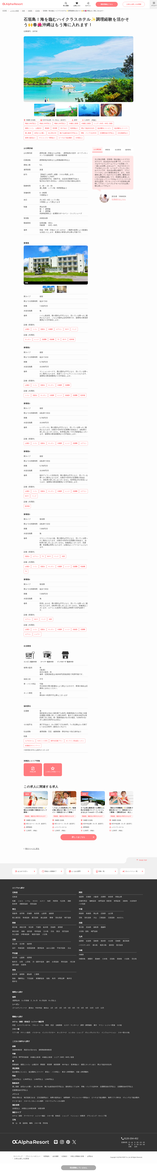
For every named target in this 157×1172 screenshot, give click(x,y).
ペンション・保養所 (78, 1116)
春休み (46, 1008)
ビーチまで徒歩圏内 (99, 1097)
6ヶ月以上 (52, 1000)
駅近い (47, 1072)
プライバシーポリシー (33, 1156)
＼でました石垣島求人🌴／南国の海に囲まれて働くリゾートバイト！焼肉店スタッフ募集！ (64, 810)
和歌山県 (118, 897)
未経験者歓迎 (17, 1050)
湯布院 (111, 945)
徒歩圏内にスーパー (36, 1072)
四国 (80, 923)
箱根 (23, 931)
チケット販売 (25, 1032)
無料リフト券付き (114, 1097)
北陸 (14, 939)
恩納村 (97, 959)
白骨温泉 (55, 962)
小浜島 (126, 959)
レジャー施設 (40, 1116)
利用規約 (47, 1156)
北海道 (15, 892)
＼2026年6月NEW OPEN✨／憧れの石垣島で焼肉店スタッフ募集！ (35, 810)
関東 (14, 923)
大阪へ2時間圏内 (82, 1072)
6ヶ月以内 (43, 1000)
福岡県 (81, 941)
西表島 (119, 959)
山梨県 (22, 957)
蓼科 (48, 962)
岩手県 (22, 913)
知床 (49, 901)
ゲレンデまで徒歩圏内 (131, 1097)
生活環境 (118, 150)
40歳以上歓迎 (47, 1057)
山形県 (44, 913)
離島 (31, 1123)
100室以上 (16, 1108)
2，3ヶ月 (34, 1000)
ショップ (65, 1116)
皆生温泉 (88, 918)
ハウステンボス (84, 945)
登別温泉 (33, 904)
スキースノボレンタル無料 (33, 1101)
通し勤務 (15, 1087)
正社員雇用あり (42, 1097)
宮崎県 (117, 941)
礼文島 (62, 901)
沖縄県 (30, 11)
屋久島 (95, 945)
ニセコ (20, 901)
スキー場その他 (124, 1032)
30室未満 (41, 1108)
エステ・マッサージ (71, 1025)
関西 (80, 892)
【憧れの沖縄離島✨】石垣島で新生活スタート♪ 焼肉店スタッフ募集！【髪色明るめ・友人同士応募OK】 (121, 810)
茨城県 (53, 927)
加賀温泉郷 (31, 948)
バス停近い (56, 1072)
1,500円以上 (49, 1079)
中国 (80, 909)
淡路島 (125, 901)
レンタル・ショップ (76, 1032)
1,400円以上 (38, 1079)
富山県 (14, 944)
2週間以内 (16, 1000)
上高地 (27, 962)
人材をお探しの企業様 (21, 1158)
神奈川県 (23, 927)
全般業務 (59, 1025)
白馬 (21, 962)
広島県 (103, 913)
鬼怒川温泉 (36, 934)
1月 (52, 1008)
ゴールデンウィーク (19, 1008)
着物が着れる (17, 1097)
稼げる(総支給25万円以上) (54, 1087)
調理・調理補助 (86, 1025)
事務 (47, 1025)
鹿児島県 (126, 941)
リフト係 (15, 1032)
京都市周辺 (83, 901)
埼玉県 (31, 927)
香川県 (81, 927)
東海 (14, 970)
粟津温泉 (41, 948)
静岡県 (22, 974)
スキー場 (50, 1116)
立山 (69, 948)
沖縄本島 (82, 959)
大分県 (110, 941)
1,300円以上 (27, 1079)
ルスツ (42, 901)
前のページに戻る (32, 849)
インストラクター (48, 1032)
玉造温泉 (111, 918)
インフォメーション (109, 1032)
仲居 (14, 1025)
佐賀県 (88, 941)
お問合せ (90, 1156)
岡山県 (95, 913)
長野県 (29, 957)
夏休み (31, 1008)
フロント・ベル (38, 1025)
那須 (58, 931)
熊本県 (103, 941)
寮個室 (42, 1064)
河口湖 (72, 962)
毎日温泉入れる (29, 1097)
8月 (82, 1008)
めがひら (120, 918)
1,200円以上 (16, 1079)
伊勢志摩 (61, 978)
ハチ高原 (82, 904)
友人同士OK (38, 1087)
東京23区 (15, 931)
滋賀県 (81, 897)
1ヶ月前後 (25, 1000)
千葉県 (38, 927)
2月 (56, 1008)
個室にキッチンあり (88, 1064)
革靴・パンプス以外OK (89, 1087)
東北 (14, 909)
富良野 (14, 904)
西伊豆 (14, 981)
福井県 (29, 944)
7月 (78, 1008)
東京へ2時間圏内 (68, 1072)
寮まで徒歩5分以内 (104, 1064)
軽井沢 (14, 962)
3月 (60, 1008)
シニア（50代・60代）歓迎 (64, 1057)
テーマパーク (29, 1116)
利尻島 (55, 901)
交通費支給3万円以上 (108, 1087)
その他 (119, 1025)
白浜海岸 (133, 901)
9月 (87, 1008)
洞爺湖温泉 (24, 904)
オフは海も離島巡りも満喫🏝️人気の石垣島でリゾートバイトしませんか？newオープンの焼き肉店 (93, 810)
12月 (102, 1008)
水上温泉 (15, 934)
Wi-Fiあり (65, 1064)
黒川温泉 (119, 945)
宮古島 (134, 959)
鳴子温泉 (67, 918)
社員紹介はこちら (119, 199)
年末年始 (38, 1008)
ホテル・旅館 (17, 1116)
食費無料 (67, 1097)
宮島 (80, 918)
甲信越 (15, 953)
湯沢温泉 (15, 965)
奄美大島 (103, 945)
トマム (27, 901)
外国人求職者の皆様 (77, 1156)
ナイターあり (17, 1101)
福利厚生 (128, 150)
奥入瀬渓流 (16, 918)
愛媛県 (103, 927)
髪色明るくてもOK (72, 1087)
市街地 (45, 1123)
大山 (95, 918)
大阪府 (95, 897)
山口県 (110, 913)
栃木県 (45, 927)
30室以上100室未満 (29, 1108)
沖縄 (23, 11)
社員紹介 (65, 1156)
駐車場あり (75, 1064)
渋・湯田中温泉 (38, 962)
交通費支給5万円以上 (20, 1090)
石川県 (22, 944)
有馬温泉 (117, 901)
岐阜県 (14, 974)
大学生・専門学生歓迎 (20, 1057)
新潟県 (14, 957)
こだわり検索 (14, 11)
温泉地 (25, 1123)
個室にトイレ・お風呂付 (30, 1064)
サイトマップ (17, 1156)
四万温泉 (65, 931)
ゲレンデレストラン (92, 1032)
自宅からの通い (26, 1087)
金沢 (14, 948)
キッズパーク (62, 1032)
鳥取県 (81, 913)
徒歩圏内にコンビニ (19, 1072)
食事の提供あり (56, 1097)
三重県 (36, 974)
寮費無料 (15, 1064)
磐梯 (51, 918)
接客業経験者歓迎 (45, 1050)
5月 (69, 1008)
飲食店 (57, 1116)
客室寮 (49, 1064)
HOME (4, 11)
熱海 (14, 978)
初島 (48, 978)
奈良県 (110, 897)
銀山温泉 (44, 918)
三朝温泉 (102, 918)
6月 (73, 1008)
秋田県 (36, 913)
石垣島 (37, 11)
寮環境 (107, 150)
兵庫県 (103, 897)
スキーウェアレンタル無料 (55, 1101)
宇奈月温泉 (61, 948)
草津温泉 (37, 931)
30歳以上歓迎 (35, 1057)
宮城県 (29, 913)
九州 (80, 937)
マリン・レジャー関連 (107, 1025)
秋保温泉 (26, 918)
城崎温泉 (92, 901)
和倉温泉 (21, 948)
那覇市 (90, 959)
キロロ (35, 901)
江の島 (45, 931)
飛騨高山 (21, 978)
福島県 (51, 913)
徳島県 (95, 927)
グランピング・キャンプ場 (96, 1116)
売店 (52, 1025)
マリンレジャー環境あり (81, 1097)
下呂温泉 (30, 978)
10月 (91, 1008)
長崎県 (95, 941)
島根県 (88, 913)
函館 (69, 901)
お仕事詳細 (97, 149)
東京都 (14, 927)
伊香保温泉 (25, 934)
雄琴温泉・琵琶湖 (104, 901)
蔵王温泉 (35, 918)
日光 (52, 931)
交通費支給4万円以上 (125, 1087)
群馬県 (60, 927)
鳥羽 (53, 978)
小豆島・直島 (84, 931)
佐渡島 (23, 965)
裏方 (95, 1025)
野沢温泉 (64, 962)
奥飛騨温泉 (40, 978)
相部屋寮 (57, 1064)
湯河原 (29, 931)
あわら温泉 (50, 948)
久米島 (104, 959)
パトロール (36, 1032)
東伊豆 (69, 978)
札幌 (14, 901)
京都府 (88, 897)
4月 (65, 1008)
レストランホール (23, 1025)
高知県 (88, 927)
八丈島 (44, 934)
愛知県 (29, 974)
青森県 (14, 913)
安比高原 (58, 918)
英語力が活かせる (30, 1050)
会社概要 (55, 1156)
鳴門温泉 (94, 931)
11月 (97, 1008)
